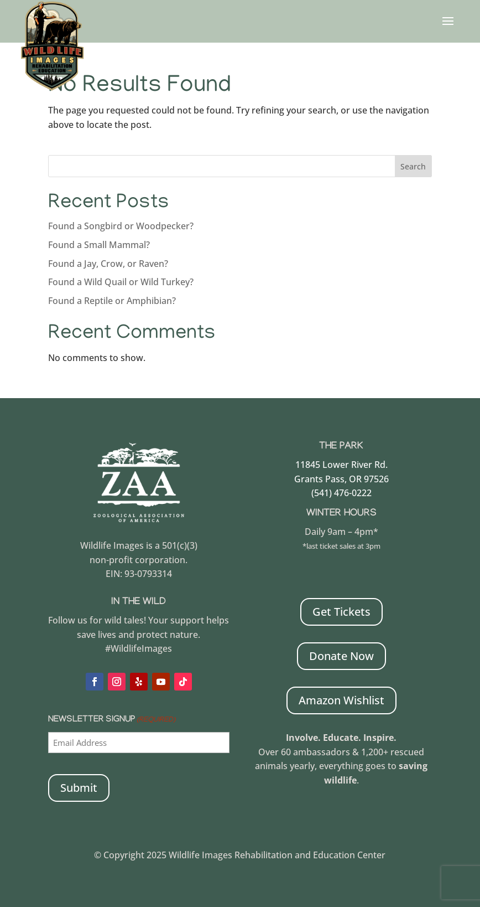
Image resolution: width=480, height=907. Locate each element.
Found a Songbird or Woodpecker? (121, 226)
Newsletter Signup (111, 720)
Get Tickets (341, 611)
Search (413, 166)
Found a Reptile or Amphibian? (112, 301)
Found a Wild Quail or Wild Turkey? (121, 282)
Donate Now (341, 655)
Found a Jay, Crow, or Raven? (108, 263)
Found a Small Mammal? (100, 245)
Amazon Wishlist (341, 700)
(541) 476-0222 (341, 493)
